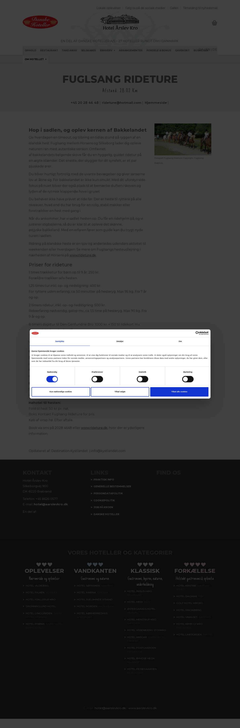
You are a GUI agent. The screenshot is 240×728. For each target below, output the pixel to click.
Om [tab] (180, 341)
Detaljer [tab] (120, 341)
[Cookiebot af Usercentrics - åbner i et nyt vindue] (190, 333)
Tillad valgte (120, 392)
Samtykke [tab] (59, 341)
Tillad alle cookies (179, 392)
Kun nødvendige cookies (61, 392)
